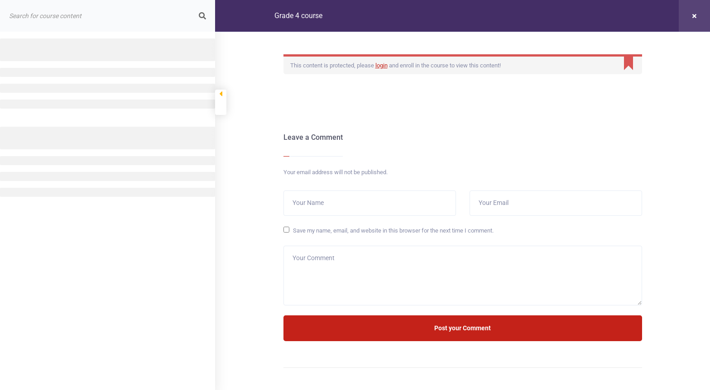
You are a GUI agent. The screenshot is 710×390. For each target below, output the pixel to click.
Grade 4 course (298, 15)
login (381, 65)
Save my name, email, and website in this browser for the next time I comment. (393, 230)
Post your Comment (462, 328)
